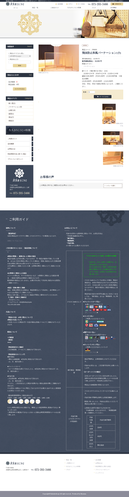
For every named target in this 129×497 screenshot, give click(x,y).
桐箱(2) (11, 121)
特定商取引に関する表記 (103, 466)
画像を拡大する (43, 72)
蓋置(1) (11, 114)
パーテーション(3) (15, 107)
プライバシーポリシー (15, 159)
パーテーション (89, 66)
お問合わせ (11, 149)
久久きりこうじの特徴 (73, 466)
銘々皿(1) (12, 103)
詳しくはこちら (90, 312)
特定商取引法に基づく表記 (17, 154)
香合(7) (11, 117)
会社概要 (11, 144)
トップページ (99, 473)
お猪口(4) (12, 110)
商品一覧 (69, 460)
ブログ (68, 469)
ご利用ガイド (12, 139)
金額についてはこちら (15, 241)
